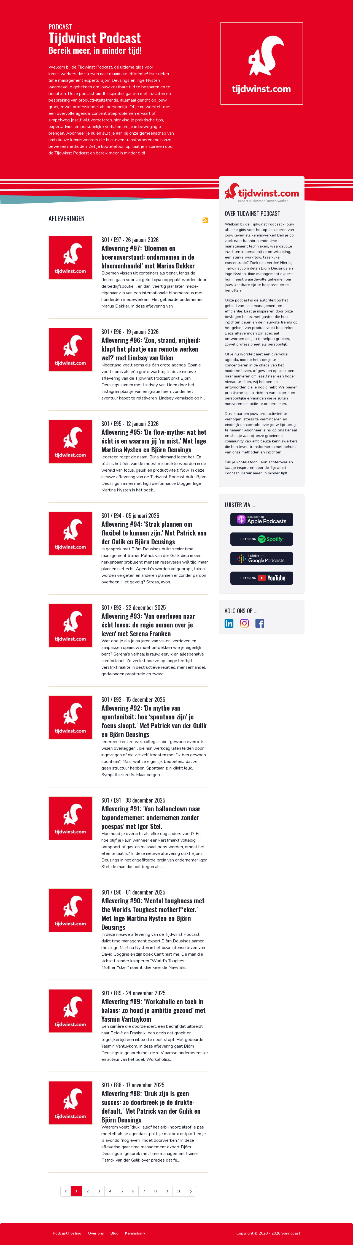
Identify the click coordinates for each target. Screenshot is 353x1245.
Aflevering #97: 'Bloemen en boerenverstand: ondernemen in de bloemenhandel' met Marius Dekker (148, 256)
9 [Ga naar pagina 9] (167, 1191)
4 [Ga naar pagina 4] (110, 1191)
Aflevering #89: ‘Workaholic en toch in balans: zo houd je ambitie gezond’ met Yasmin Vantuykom (153, 1010)
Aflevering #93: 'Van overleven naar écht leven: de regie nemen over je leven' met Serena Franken (148, 624)
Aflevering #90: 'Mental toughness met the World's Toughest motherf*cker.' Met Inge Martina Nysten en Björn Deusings (152, 913)
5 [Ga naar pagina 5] (121, 1191)
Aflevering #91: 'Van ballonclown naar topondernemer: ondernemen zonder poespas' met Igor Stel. (151, 817)
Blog (114, 1233)
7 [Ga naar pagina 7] (144, 1191)
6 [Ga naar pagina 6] (133, 1191)
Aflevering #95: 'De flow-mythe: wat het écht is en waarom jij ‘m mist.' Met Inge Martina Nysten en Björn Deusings (153, 440)
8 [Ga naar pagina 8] (155, 1191)
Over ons (96, 1233)
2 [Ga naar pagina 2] (88, 1191)
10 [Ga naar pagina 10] (179, 1191)
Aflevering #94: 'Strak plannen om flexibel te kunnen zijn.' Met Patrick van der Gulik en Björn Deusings (154, 532)
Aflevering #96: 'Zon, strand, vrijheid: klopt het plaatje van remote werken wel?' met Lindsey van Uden (151, 348)
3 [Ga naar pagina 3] (99, 1191)
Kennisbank (135, 1233)
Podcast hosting (67, 1233)
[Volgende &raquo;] (191, 1191)
